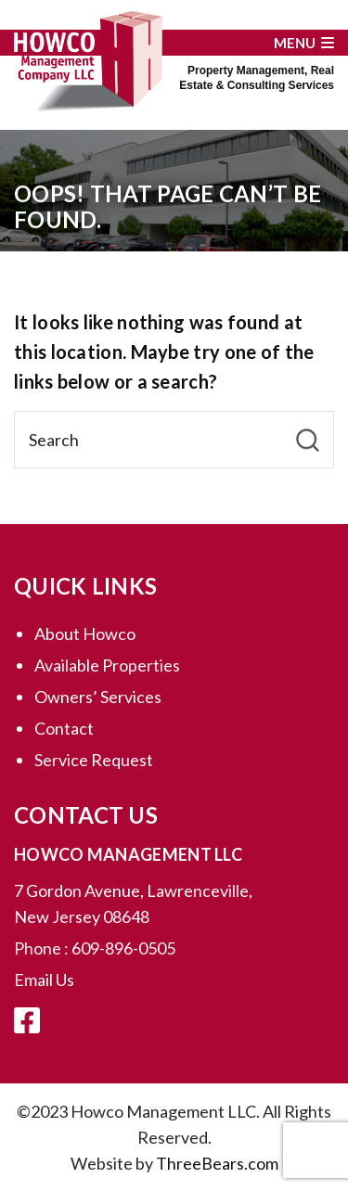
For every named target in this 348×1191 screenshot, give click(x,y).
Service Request (93, 759)
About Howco (84, 633)
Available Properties (107, 665)
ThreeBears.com (217, 1163)
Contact (64, 728)
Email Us (44, 979)
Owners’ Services (97, 696)
